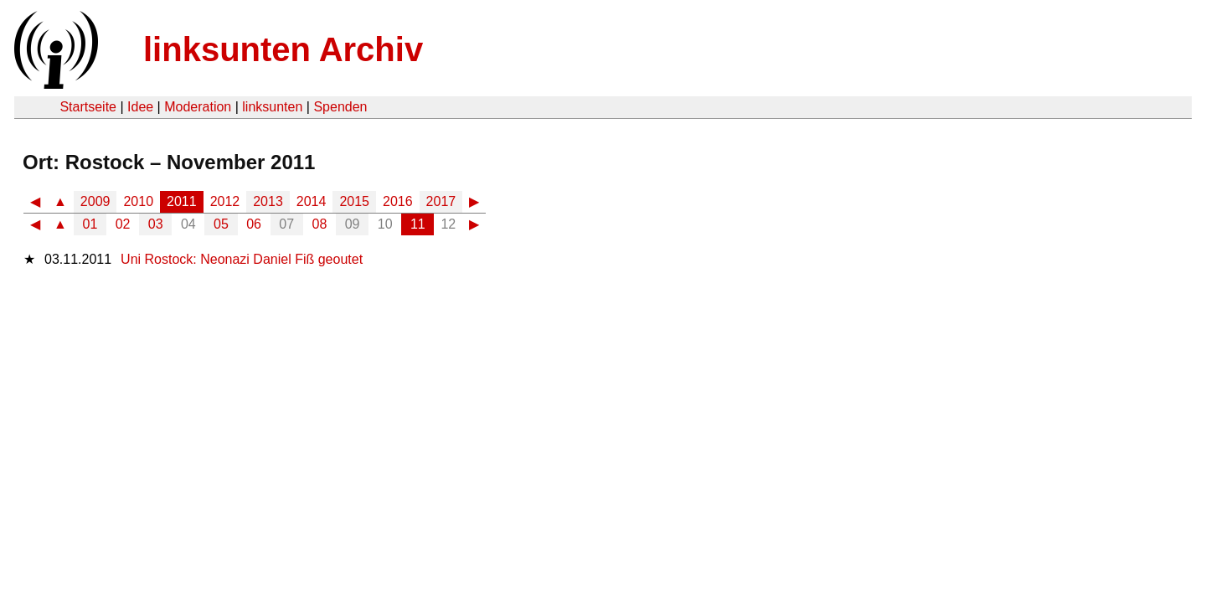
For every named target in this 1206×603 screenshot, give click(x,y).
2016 (398, 201)
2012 (225, 201)
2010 (138, 201)
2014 (311, 201)
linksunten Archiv (283, 49)
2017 (441, 201)
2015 (354, 201)
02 (123, 224)
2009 (95, 201)
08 (319, 224)
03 (155, 224)
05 (221, 224)
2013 (268, 201)
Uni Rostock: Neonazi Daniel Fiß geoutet (242, 259)
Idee (140, 107)
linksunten (272, 107)
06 (253, 224)
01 (90, 224)
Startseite (87, 107)
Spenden (340, 107)
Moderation (197, 107)
